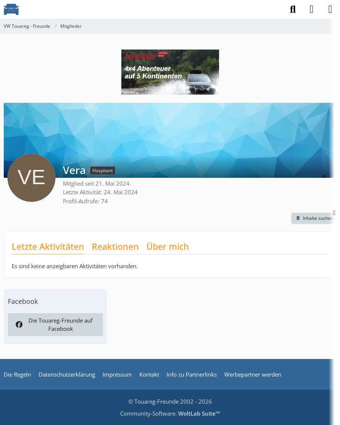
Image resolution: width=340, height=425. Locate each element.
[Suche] (292, 9)
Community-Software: (170, 413)
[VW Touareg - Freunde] (11, 9)
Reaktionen (115, 246)
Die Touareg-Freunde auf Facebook (53, 324)
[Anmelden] (311, 9)
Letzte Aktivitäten (48, 246)
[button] (313, 218)
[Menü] (330, 9)
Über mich (167, 246)
